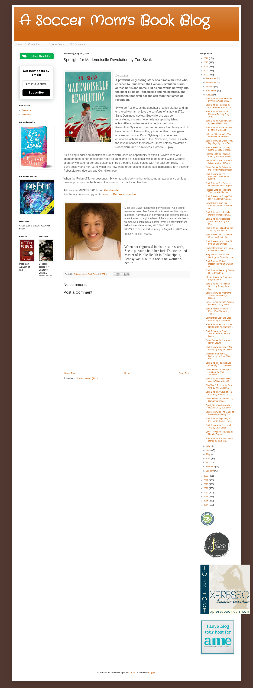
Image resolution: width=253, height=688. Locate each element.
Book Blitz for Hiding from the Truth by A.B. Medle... (219, 229)
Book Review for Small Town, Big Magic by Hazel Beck (219, 142)
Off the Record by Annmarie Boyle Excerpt (219, 278)
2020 (206, 480)
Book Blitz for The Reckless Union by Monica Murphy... (219, 184)
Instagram (26, 114)
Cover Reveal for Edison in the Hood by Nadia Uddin (219, 168)
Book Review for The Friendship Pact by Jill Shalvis (217, 176)
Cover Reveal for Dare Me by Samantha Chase (219, 399)
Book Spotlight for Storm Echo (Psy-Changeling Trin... (217, 311)
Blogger (151, 672)
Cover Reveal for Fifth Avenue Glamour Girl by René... (220, 303)
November (211, 82)
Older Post (184, 373)
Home (20, 44)
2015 (206, 501)
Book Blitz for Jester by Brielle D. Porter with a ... (219, 271)
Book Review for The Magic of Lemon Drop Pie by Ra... (220, 413)
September (211, 90)
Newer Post (69, 373)
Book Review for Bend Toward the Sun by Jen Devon (218, 334)
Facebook (26, 110)
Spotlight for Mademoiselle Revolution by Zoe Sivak (218, 406)
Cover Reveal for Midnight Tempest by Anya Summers (218, 372)
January (210, 471)
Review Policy (56, 44)
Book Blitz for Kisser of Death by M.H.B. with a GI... (219, 128)
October (210, 86)
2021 (206, 476)
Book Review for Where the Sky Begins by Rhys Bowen (218, 295)
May (208, 454)
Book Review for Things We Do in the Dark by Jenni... (219, 197)
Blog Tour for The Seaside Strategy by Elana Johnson (219, 255)
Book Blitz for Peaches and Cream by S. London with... (220, 364)
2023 (206, 70)
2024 (206, 66)
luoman (131, 672)
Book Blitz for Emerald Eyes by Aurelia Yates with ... (219, 99)
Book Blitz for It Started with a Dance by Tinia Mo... (219, 439)
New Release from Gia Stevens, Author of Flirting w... (219, 205)
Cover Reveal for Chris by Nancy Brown (218, 341)
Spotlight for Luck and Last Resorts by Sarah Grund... (219, 319)
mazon (105, 194)
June (208, 450)
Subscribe (36, 92)
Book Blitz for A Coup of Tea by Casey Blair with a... (219, 393)
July (208, 446)
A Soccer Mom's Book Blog (114, 21)
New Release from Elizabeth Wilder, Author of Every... (219, 161)
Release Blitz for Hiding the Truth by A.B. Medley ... (218, 191)
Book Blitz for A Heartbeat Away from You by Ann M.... (218, 221)
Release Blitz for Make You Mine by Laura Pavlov (218, 135)
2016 (206, 496)
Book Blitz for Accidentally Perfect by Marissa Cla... (218, 213)
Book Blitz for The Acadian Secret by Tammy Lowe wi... (218, 286)
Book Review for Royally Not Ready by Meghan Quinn (219, 348)
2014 (206, 505)
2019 (206, 484)
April (208, 458)
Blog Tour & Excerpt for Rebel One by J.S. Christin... (219, 386)
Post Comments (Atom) (87, 378)
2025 (206, 62)
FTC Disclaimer (77, 44)
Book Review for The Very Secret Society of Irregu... (219, 148)
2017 (206, 492)
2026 (206, 58)
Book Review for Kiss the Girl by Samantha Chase (219, 242)
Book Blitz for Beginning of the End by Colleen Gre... (219, 419)
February (210, 466)
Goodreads (111, 190)
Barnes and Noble (124, 194)
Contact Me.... (36, 44)
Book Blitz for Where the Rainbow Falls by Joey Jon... (217, 114)
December (211, 78)
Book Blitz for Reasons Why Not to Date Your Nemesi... (219, 325)
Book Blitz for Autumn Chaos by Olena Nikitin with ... (219, 122)
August (209, 95)
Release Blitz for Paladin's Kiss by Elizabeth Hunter (218, 155)
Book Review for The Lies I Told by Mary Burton (218, 426)
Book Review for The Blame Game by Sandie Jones (219, 235)
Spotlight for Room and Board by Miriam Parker (219, 249)
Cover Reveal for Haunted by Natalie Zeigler (219, 433)
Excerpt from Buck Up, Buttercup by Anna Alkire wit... (218, 356)
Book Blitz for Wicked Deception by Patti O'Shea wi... (219, 264)
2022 (206, 74)
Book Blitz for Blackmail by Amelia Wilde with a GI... (218, 379)
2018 (206, 488)
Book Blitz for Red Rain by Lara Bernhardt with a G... (219, 106)
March (209, 462)
